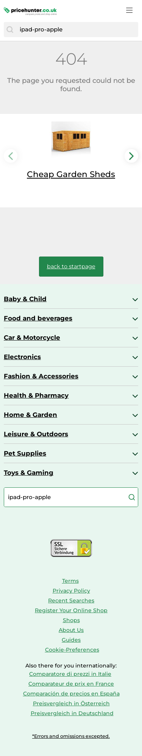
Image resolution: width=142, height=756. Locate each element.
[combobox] (77, 29)
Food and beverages (38, 318)
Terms (70, 580)
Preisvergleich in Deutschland (72, 713)
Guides (71, 639)
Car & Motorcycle (32, 337)
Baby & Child (25, 299)
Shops (71, 620)
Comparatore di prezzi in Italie (70, 673)
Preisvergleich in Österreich (71, 703)
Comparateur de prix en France (71, 683)
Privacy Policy (71, 590)
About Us (71, 630)
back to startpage (71, 266)
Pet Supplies (25, 453)
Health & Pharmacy (36, 395)
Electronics (22, 357)
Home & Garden (30, 414)
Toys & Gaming (28, 472)
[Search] (10, 29)
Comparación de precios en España (71, 693)
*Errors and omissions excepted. (71, 736)
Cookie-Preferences (72, 649)
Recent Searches (71, 600)
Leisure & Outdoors (36, 434)
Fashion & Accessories (41, 376)
